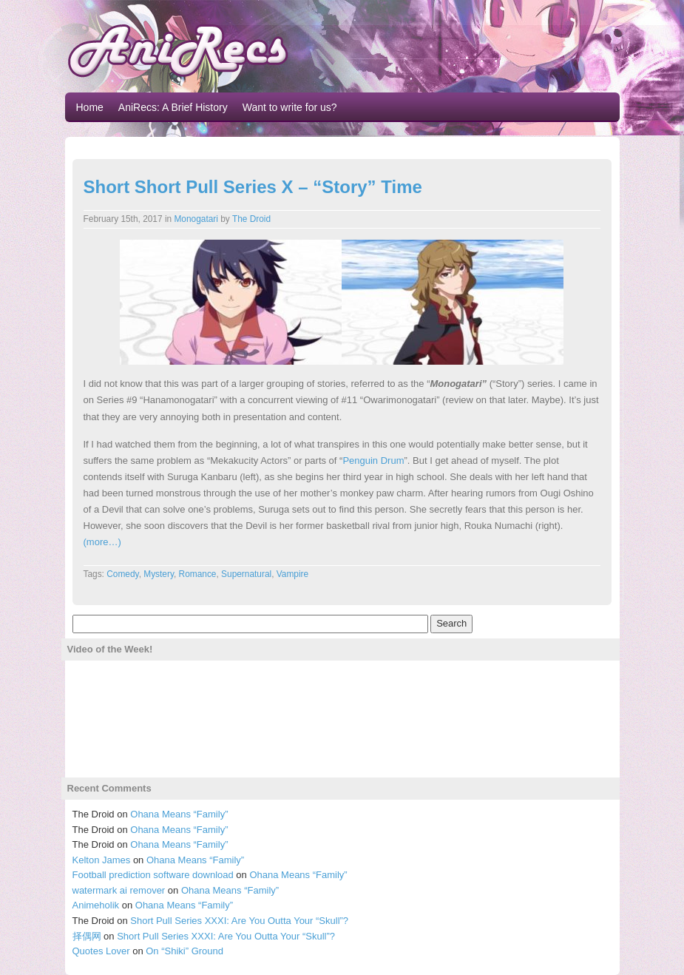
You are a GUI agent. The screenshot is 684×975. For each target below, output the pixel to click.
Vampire (292, 574)
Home (90, 107)
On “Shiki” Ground (184, 951)
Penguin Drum (373, 460)
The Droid (251, 219)
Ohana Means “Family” (179, 814)
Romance (198, 574)
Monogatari (196, 219)
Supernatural (246, 574)
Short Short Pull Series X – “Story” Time (253, 187)
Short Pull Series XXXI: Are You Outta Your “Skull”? (239, 920)
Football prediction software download (153, 874)
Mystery (158, 574)
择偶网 (86, 936)
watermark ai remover (119, 890)
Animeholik (96, 905)
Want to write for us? (290, 107)
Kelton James (101, 860)
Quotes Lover (101, 951)
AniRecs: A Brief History (173, 107)
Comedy (122, 574)
